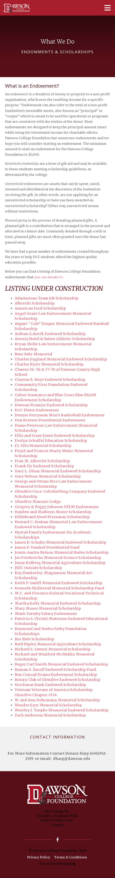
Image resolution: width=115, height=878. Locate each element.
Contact (57, 825)
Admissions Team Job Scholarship (46, 298)
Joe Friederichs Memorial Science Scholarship (58, 557)
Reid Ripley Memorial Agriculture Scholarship (58, 644)
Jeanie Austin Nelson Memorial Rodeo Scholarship (62, 552)
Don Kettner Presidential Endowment (50, 420)
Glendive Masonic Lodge (38, 501)
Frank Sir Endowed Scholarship (44, 466)
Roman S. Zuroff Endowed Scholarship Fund (55, 669)
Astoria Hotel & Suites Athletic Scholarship (55, 338)
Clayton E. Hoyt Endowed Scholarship (50, 379)
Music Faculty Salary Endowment (46, 613)
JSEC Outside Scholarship (38, 567)
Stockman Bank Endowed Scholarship (50, 684)
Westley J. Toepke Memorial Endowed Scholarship (62, 710)
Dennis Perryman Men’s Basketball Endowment (60, 415)
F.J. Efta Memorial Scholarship (43, 445)
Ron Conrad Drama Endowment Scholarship (56, 674)
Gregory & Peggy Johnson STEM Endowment (57, 506)
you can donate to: (48, 277)
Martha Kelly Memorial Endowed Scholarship (58, 603)
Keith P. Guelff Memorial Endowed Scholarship (58, 583)
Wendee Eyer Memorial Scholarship (48, 705)
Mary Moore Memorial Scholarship (48, 608)
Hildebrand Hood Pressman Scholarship (52, 517)
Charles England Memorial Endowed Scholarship (61, 359)
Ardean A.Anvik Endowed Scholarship (50, 333)
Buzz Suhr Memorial (33, 354)
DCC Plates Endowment (37, 410)
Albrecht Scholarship (34, 303)
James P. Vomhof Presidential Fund (47, 547)
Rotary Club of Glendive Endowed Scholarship (57, 679)
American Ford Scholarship (40, 308)
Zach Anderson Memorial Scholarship (50, 715)
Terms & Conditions (70, 857)
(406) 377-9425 (52, 820)
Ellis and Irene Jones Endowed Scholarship (55, 435)
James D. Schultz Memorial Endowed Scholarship (60, 542)
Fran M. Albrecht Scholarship (42, 461)
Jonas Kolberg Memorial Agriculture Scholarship (60, 562)
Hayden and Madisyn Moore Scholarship (53, 511)
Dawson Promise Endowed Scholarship (51, 405)
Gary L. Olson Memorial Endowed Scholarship (58, 471)
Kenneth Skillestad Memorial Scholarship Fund (59, 588)
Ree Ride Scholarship (34, 639)
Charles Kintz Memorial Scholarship (49, 364)
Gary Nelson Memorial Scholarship (48, 476)
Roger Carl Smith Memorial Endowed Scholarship (61, 664)
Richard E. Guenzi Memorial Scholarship (52, 649)
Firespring (66, 864)
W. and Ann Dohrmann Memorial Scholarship (57, 700)
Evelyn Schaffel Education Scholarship (51, 440)
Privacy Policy (38, 857)
